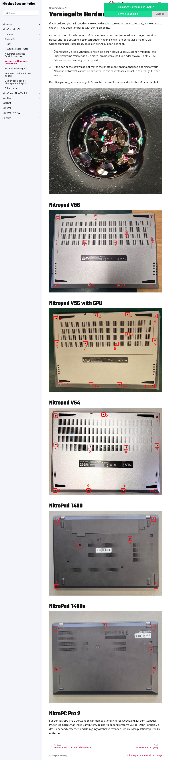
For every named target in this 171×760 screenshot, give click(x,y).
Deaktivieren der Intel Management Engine (16, 82)
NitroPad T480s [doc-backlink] (67, 606)
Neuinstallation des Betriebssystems (15, 55)
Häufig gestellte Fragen (17, 48)
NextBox (6, 98)
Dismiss (160, 13)
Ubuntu (9, 34)
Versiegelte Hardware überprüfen (16, 62)
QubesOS (10, 39)
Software (7, 117)
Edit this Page (131, 755)
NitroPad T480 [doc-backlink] (66, 506)
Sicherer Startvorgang (16, 68)
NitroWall (7, 107)
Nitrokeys (7, 24)
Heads (8, 43)
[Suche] (21, 13)
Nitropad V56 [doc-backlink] (64, 205)
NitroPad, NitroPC (11, 29)
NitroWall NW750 (11, 112)
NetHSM (6, 102)
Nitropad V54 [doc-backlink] (64, 403)
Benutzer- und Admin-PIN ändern (18, 74)
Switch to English (128, 13)
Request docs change (151, 755)
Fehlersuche (11, 88)
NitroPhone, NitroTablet (14, 93)
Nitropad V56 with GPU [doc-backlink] (75, 303)
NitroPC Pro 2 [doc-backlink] (64, 713)
